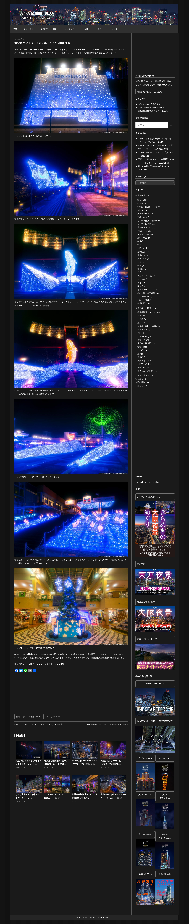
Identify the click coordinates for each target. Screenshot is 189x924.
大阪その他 (142, 248)
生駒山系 (141, 252)
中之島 (140, 203)
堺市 (139, 245)
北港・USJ (142, 238)
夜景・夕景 (29, 29)
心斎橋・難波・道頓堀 (147, 220)
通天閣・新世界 (144, 227)
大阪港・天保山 (35, 717)
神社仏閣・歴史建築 (146, 293)
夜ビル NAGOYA (145, 794)
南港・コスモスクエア (147, 234)
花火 (139, 286)
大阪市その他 (143, 364)
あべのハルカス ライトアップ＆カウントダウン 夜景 (39, 724)
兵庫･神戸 (141, 258)
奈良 (139, 265)
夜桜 (139, 283)
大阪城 (140, 210)
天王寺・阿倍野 (144, 224)
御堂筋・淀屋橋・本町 (147, 207)
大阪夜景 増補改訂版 (146, 602)
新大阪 (140, 354)
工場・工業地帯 (144, 300)
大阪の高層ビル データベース (151, 107)
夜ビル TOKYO (145, 834)
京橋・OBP (142, 217)
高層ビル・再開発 (50, 29)
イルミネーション (52, 717)
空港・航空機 (143, 296)
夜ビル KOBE (165, 758)
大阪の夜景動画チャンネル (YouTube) (154, 111)
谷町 (139, 333)
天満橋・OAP (143, 214)
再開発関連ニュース (146, 312)
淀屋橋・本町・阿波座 (147, 326)
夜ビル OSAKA (145, 758)
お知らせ (139, 386)
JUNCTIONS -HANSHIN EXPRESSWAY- (155, 721)
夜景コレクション (145, 276)
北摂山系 (141, 255)
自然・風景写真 (142, 375)
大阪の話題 (140, 382)
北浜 (139, 323)
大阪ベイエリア (144, 360)
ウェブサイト (71, 29)
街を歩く (139, 379)
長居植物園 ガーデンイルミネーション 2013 (106, 724)
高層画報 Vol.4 (164, 874)
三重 (139, 272)
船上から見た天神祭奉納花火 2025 (153, 166)
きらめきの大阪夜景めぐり (149, 496)
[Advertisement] (43, 694)
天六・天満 (142, 329)
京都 (139, 262)
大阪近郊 (141, 367)
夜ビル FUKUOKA (165, 796)
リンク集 (113, 29)
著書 (87, 29)
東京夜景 (141, 564)
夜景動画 (141, 303)
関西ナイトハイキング (147, 639)
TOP (16, 29)
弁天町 (140, 241)
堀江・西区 (142, 347)
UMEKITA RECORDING (155, 683)
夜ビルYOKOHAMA (165, 836)
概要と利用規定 (144, 91)
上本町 (140, 350)
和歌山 (140, 269)
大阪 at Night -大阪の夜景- (149, 104)
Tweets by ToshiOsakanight (147, 482)
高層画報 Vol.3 (145, 874)
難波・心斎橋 (143, 340)
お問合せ (100, 29)
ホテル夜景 (142, 279)
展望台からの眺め (145, 371)
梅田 (139, 200)
